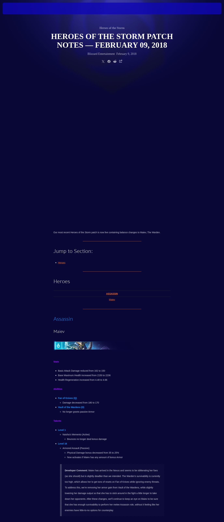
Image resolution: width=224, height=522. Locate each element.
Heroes (61, 109)
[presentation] (13, 8)
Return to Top (59, 370)
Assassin (112, 140)
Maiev (112, 146)
